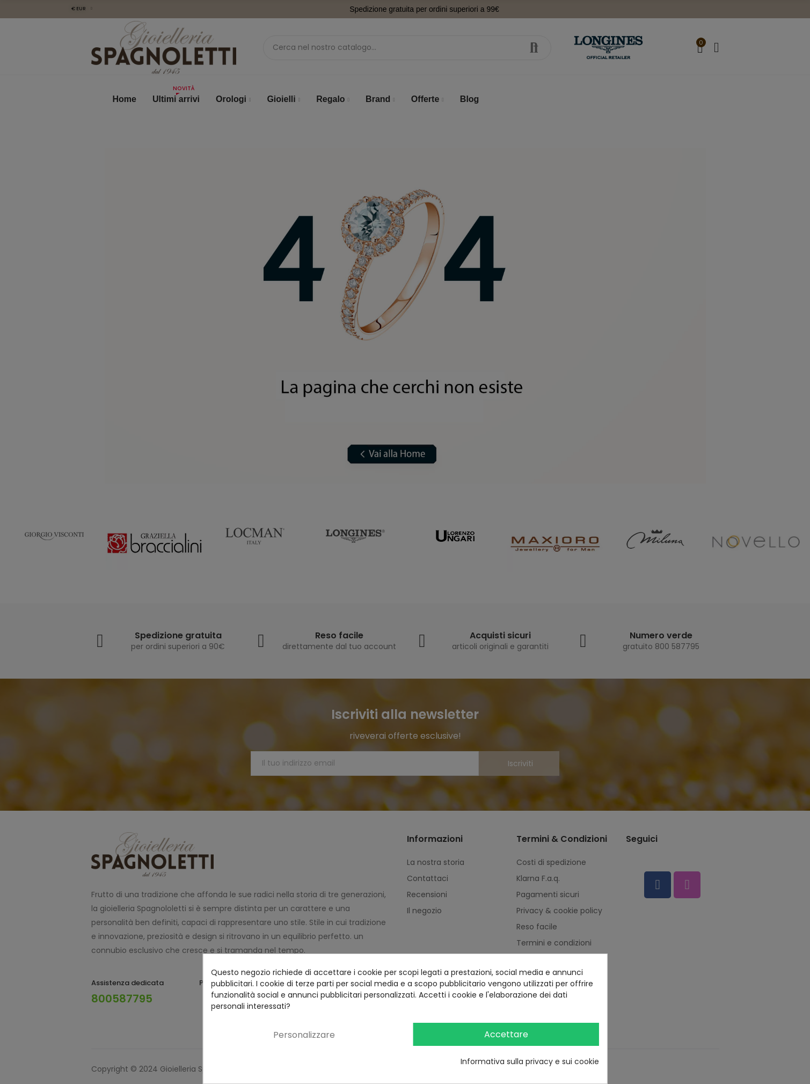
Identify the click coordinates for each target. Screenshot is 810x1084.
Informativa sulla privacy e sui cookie (530, 1061)
